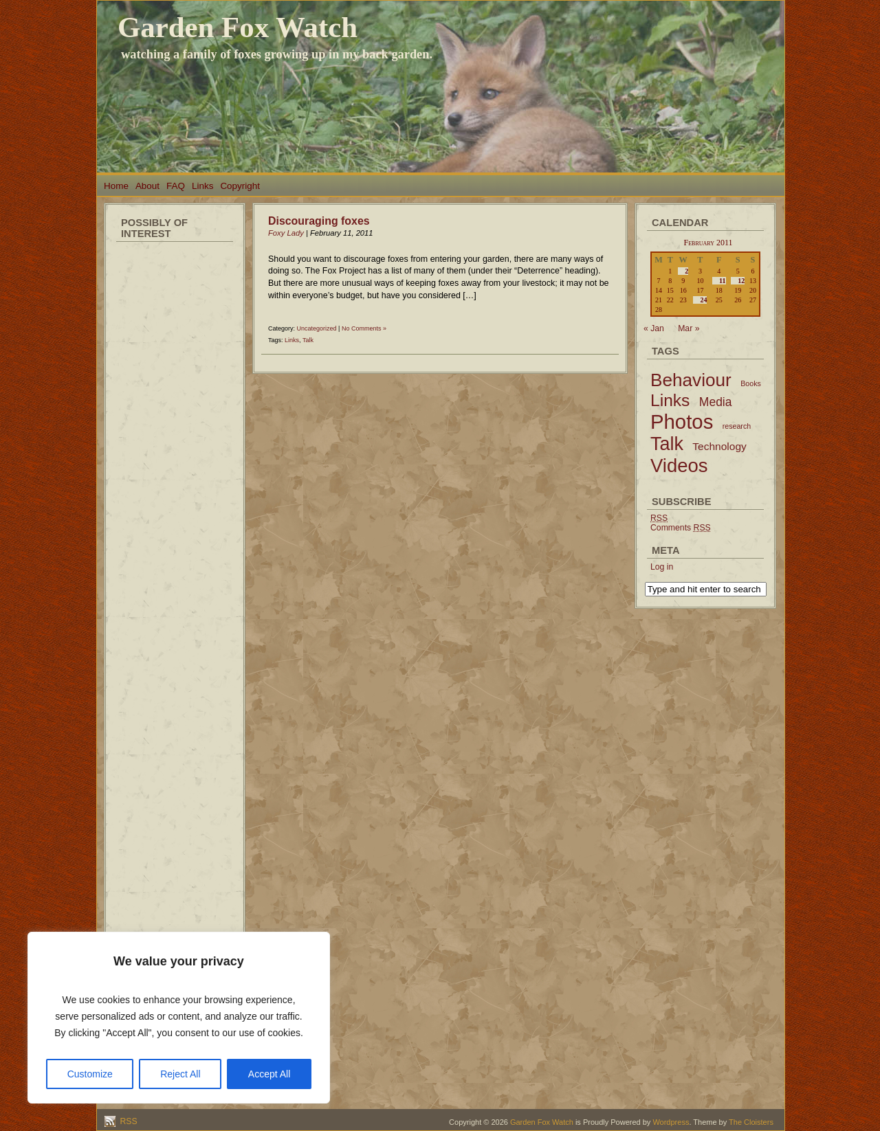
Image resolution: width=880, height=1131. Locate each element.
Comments (680, 528)
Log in (661, 567)
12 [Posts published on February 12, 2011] (741, 280)
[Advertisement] (174, 453)
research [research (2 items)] (737, 426)
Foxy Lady (286, 233)
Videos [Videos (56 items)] (679, 465)
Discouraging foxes (319, 221)
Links (202, 186)
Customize (90, 1073)
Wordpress (670, 1122)
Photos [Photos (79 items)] (681, 421)
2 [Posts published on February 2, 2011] (686, 271)
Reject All (180, 1073)
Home (116, 186)
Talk (308, 340)
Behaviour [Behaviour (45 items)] (691, 380)
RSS (128, 1121)
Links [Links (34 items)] (670, 400)
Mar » (688, 328)
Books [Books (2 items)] (750, 383)
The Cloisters (751, 1122)
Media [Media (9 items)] (715, 402)
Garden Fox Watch (238, 27)
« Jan (654, 328)
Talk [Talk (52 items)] (666, 444)
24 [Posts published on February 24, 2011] (703, 300)
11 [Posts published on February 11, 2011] (722, 280)
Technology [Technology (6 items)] (719, 446)
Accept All (269, 1073)
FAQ (175, 186)
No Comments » (364, 328)
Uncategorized (317, 328)
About (147, 186)
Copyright (240, 186)
